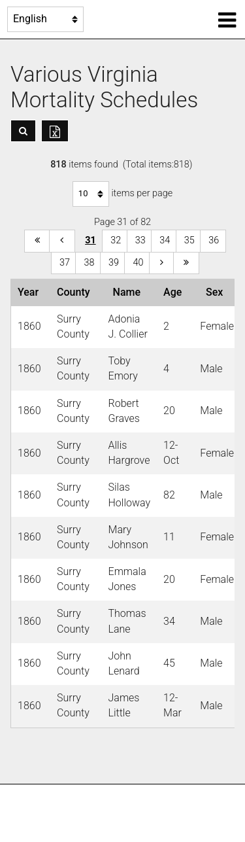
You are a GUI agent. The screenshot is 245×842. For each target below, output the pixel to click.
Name (129, 292)
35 (189, 240)
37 (64, 262)
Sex (217, 292)
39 (113, 262)
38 (89, 262)
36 (213, 240)
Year (31, 292)
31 (90, 240)
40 (138, 262)
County (76, 292)
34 (164, 240)
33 (140, 240)
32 (115, 240)
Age (175, 292)
